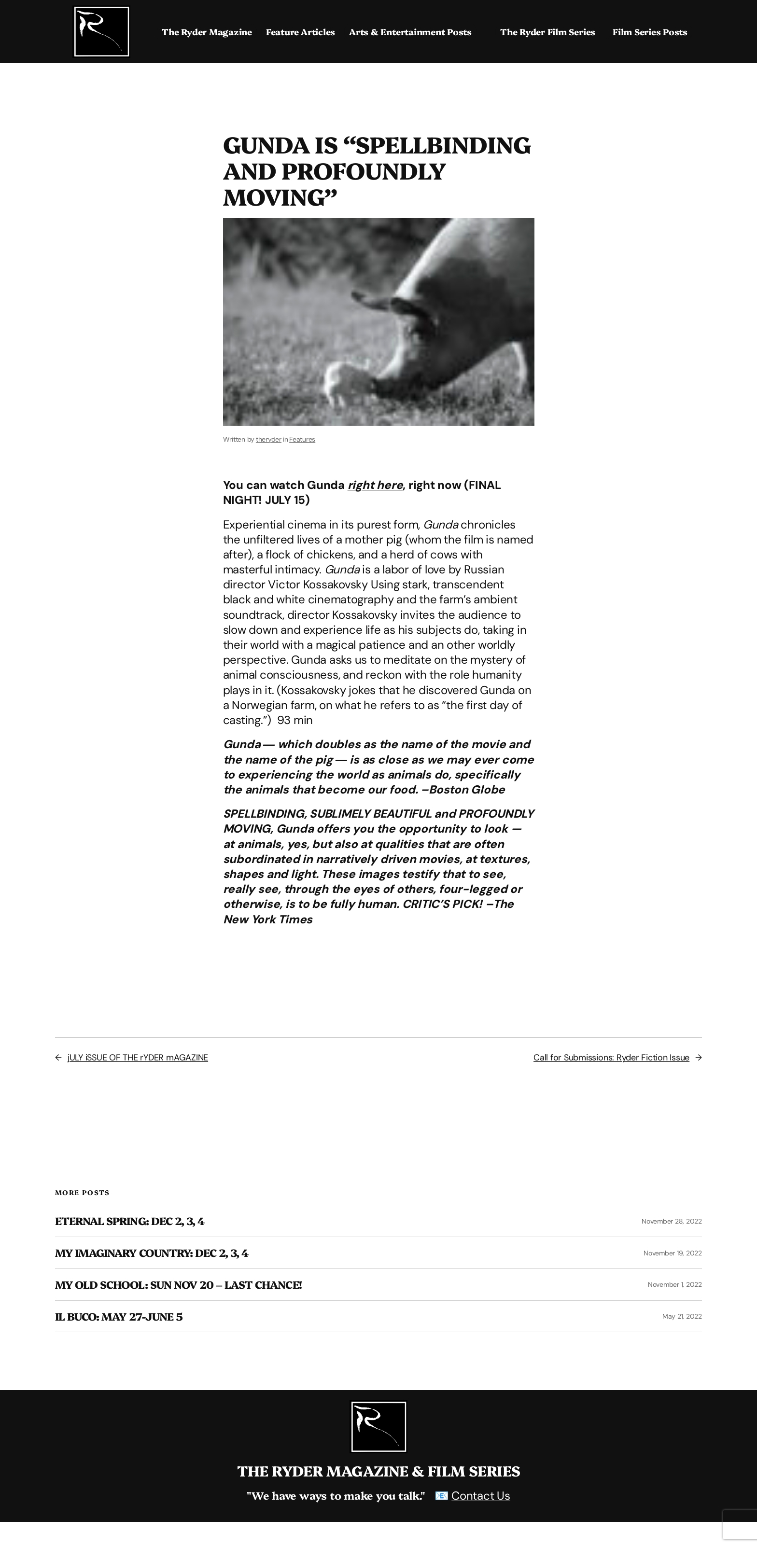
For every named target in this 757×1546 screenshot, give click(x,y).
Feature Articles (300, 32)
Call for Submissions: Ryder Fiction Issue (611, 1057)
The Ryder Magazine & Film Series (378, 1470)
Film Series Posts (650, 32)
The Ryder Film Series (547, 32)
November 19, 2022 (673, 1253)
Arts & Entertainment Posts (410, 32)
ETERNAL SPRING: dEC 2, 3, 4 (129, 1221)
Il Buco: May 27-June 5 (118, 1316)
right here (375, 484)
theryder (268, 439)
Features (302, 439)
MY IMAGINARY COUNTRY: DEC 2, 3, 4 (151, 1253)
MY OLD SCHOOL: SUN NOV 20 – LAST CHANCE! (178, 1285)
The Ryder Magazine (207, 32)
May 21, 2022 (682, 1316)
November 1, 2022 (675, 1284)
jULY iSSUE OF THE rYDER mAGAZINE (138, 1057)
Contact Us (480, 1495)
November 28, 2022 (672, 1221)
